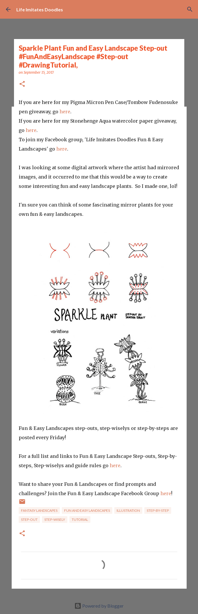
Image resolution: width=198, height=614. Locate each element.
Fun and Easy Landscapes (87, 510)
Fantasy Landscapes (39, 510)
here (64, 111)
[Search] (189, 9)
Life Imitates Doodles (39, 9)
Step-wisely (54, 519)
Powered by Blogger (99, 605)
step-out (29, 519)
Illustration (128, 510)
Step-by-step (158, 510)
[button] (22, 84)
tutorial (80, 519)
